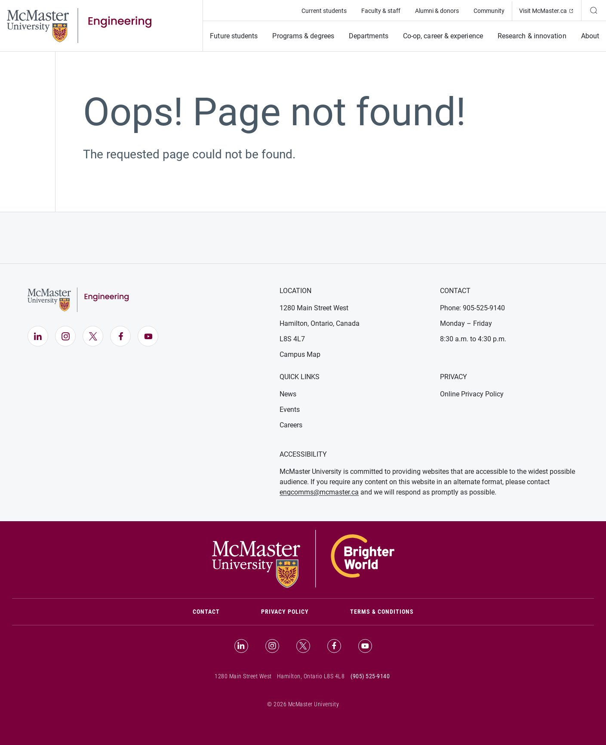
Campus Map (300, 354)
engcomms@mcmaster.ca (319, 492)
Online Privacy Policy (472, 394)
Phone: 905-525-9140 (472, 308)
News (288, 394)
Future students (234, 36)
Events (290, 409)
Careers (291, 425)
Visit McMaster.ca (550, 10)
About (590, 36)
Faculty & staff (380, 10)
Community (489, 10)
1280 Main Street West (314, 308)
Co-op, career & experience (443, 36)
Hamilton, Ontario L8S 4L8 (311, 676)
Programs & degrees (303, 36)
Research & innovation (532, 36)
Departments (368, 36)
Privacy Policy (285, 611)
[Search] (593, 10)
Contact (216, 611)
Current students (324, 10)
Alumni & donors (437, 10)
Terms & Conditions (382, 611)
